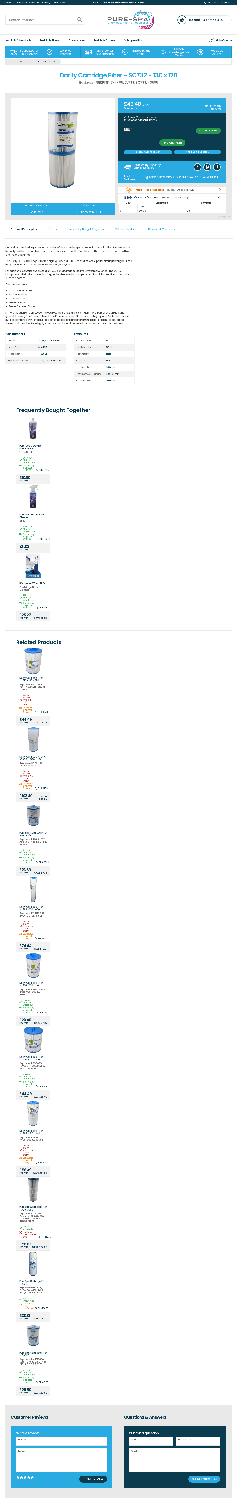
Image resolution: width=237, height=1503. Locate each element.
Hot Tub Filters (50, 40)
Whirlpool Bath (134, 40)
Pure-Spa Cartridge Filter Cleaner (30, 447)
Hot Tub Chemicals (18, 40)
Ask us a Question (197, 152)
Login (215, 2)
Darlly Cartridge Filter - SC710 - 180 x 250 (32, 679)
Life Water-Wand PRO (32, 583)
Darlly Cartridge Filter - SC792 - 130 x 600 (32, 908)
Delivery (45, 2)
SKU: (207, 106)
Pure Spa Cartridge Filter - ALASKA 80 (33, 1208)
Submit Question (204, 1479)
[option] (24, 52)
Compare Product (148, 152)
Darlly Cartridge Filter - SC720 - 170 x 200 (32, 1058)
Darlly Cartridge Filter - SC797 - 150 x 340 (32, 1132)
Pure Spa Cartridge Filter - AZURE (33, 1282)
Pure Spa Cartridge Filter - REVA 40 (33, 834)
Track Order (59, 2)
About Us (34, 2)
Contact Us (21, 2)
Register (225, 2)
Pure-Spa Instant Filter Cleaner (32, 516)
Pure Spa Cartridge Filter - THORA (33, 1354)
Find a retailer (172, 143)
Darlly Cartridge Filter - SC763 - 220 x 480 (32, 758)
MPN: (211, 108)
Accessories (77, 40)
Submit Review (93, 1479)
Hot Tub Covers (104, 40)
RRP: (127, 108)
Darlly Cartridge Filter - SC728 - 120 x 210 (32, 984)
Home (8, 2)
